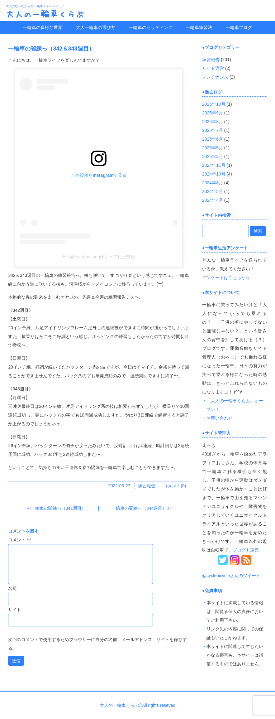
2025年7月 (212, 130)
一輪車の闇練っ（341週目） (58, 508)
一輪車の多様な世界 (42, 27)
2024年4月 (212, 200)
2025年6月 (212, 139)
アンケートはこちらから (226, 277)
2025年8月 (212, 121)
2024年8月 (212, 182)
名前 (12, 588)
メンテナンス (215, 77)
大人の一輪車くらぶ (45, 13)
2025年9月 (212, 112)
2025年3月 (212, 156)
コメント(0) (174, 485)
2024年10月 (213, 173)
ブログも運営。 (248, 550)
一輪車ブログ (239, 27)
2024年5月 (212, 191)
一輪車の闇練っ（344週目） (139, 508)
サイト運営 (213, 68)
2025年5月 (212, 147)
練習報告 (146, 485)
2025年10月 (213, 104)
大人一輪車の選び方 (95, 27)
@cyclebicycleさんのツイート (231, 575)
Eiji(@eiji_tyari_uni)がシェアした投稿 (99, 256)
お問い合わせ (219, 418)
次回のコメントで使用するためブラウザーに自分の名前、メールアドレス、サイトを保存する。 (97, 644)
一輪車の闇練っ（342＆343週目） (51, 49)
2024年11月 (213, 165)
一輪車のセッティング (151, 27)
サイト (14, 609)
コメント (19, 539)
